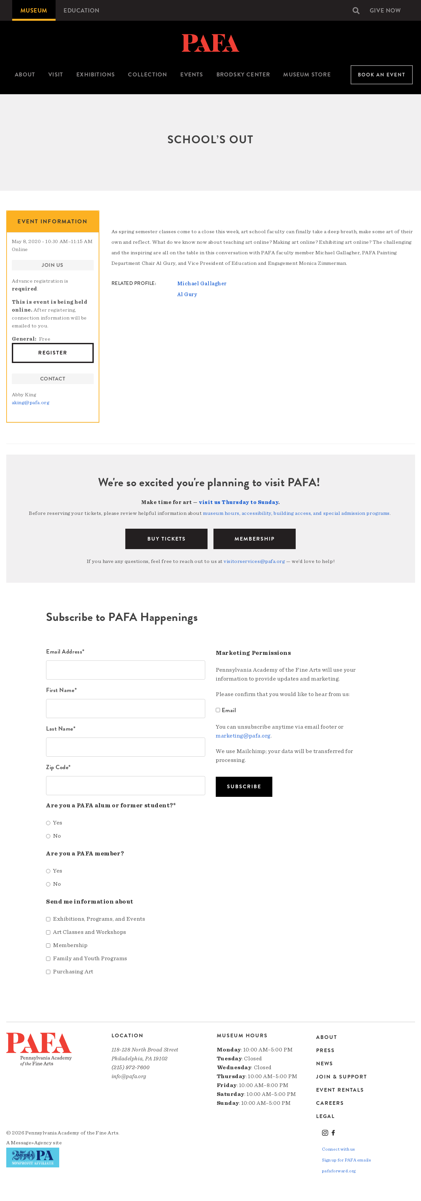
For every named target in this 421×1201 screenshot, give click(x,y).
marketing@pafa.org (243, 735)
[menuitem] (34, 10)
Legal (325, 1115)
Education (82, 10)
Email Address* (65, 650)
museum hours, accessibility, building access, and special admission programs (296, 513)
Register (52, 353)
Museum (33, 10)
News (324, 1063)
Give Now (385, 10)
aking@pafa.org (31, 402)
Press (325, 1049)
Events (191, 74)
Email (226, 709)
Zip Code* (58, 766)
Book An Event (382, 74)
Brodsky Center (243, 74)
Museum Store (307, 74)
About (25, 74)
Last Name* (61, 727)
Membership (255, 538)
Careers (330, 1102)
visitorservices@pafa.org (254, 560)
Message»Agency (31, 1142)
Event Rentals (340, 1089)
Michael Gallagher (202, 283)
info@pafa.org (128, 1075)
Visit (55, 74)
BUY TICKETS (166, 538)
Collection (147, 74)
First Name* (61, 689)
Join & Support (341, 1076)
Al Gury (187, 294)
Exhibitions (95, 74)
